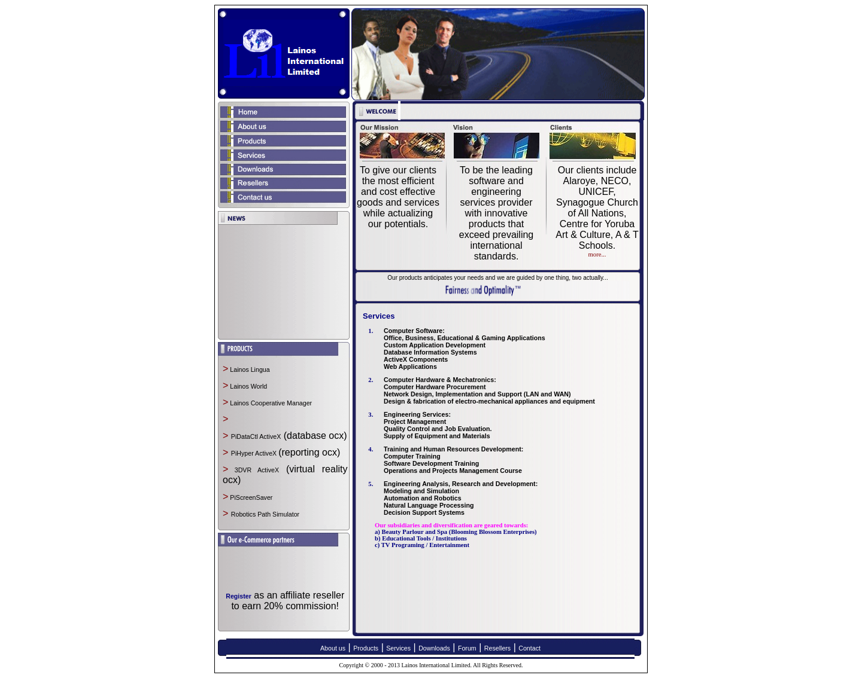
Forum (467, 648)
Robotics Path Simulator (265, 514)
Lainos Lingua (248, 369)
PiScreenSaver (250, 497)
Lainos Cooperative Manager (270, 403)
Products (365, 648)
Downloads (434, 648)
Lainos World (247, 386)
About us (332, 648)
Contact (529, 648)
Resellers (497, 648)
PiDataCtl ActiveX (256, 436)
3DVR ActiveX (253, 470)
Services (398, 648)
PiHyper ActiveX (254, 453)
